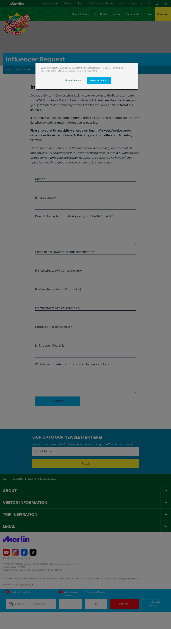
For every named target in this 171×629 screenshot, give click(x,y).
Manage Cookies (73, 80)
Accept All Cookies (98, 80)
